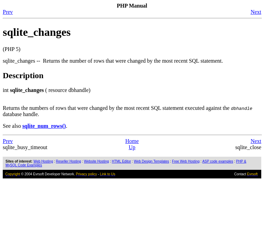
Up (132, 147)
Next (256, 12)
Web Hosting (43, 161)
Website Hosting (96, 161)
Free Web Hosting (185, 161)
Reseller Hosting (68, 161)
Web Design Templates (151, 161)
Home (132, 141)
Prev (8, 12)
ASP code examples (217, 161)
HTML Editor (121, 161)
